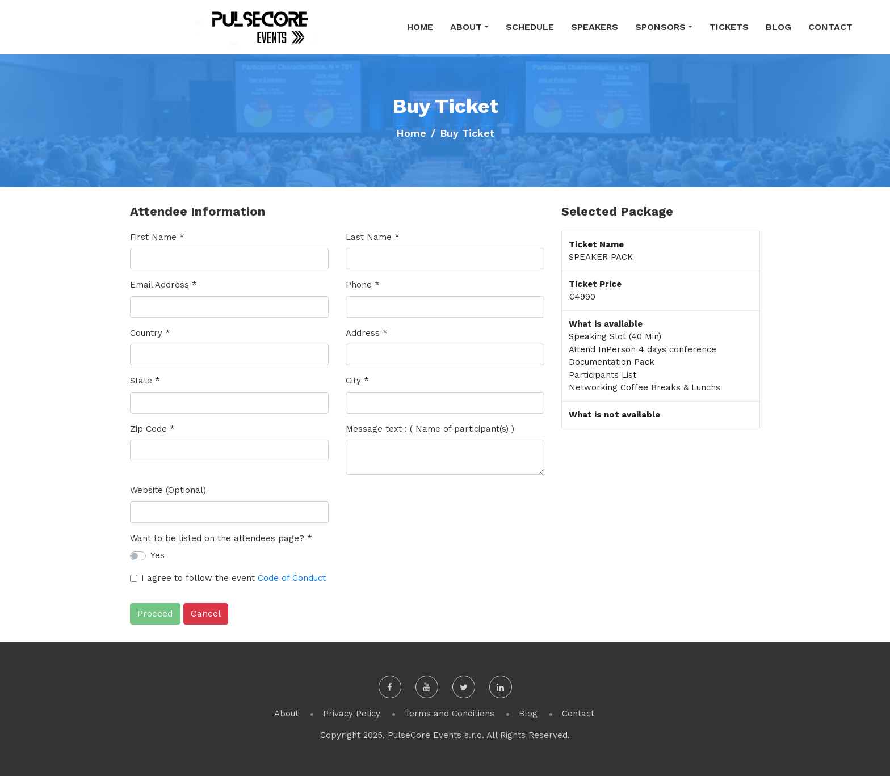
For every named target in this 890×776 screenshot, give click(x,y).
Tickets (729, 27)
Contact (830, 27)
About (466, 27)
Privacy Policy (351, 713)
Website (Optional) (168, 490)
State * (145, 381)
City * (357, 381)
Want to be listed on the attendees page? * (221, 538)
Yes (157, 555)
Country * (150, 333)
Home (420, 27)
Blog (778, 27)
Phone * (363, 285)
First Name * (157, 237)
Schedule (530, 27)
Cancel (206, 613)
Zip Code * (152, 429)
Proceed (155, 613)
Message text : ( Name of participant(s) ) (430, 429)
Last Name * (373, 237)
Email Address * (163, 285)
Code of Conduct (292, 578)
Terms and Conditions (449, 713)
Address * (367, 333)
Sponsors (660, 27)
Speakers (594, 27)
